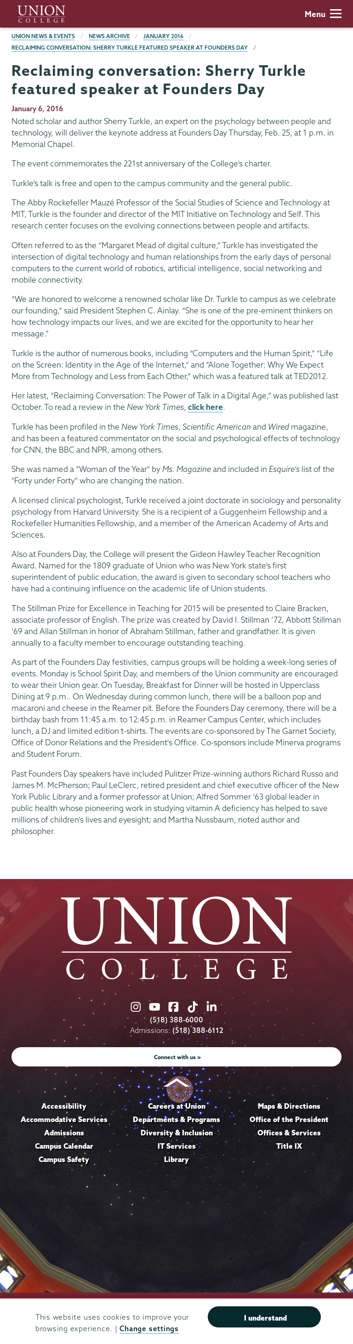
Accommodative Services (64, 1119)
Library (176, 1159)
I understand (265, 1317)
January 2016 (163, 36)
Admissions (64, 1132)
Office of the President (289, 1119)
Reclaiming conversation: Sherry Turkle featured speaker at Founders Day (129, 47)
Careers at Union (176, 1106)
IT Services (177, 1146)
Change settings (149, 1328)
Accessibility (63, 1106)
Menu (323, 14)
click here (205, 407)
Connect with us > (177, 1057)
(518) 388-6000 (176, 1019)
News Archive (109, 36)
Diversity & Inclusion (177, 1132)
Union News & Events (43, 36)
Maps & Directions (289, 1106)
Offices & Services (289, 1132)
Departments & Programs (176, 1119)
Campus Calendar (64, 1146)
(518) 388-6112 (197, 1030)
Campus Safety (64, 1159)
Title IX (289, 1146)
